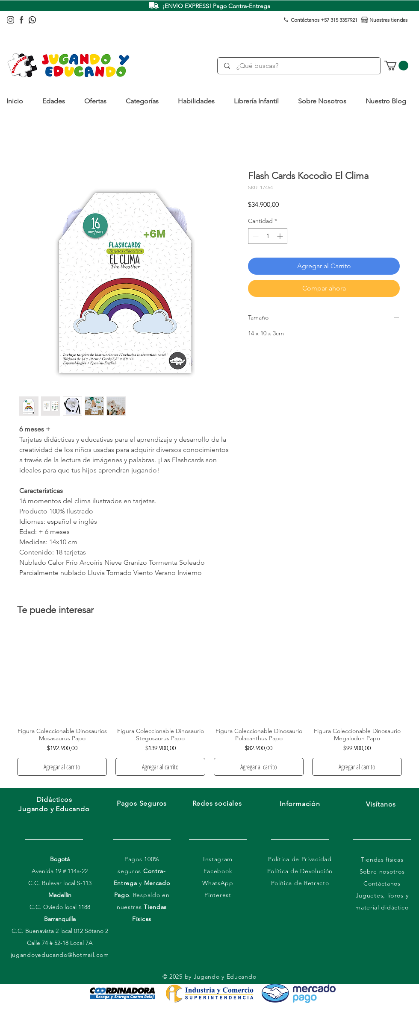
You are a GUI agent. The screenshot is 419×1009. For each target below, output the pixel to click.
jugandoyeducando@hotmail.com (60, 955)
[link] (396, 65)
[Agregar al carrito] (62, 767)
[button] (57, 101)
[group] (209, 703)
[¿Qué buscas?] (299, 66)
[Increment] (280, 236)
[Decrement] (254, 236)
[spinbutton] (267, 236)
